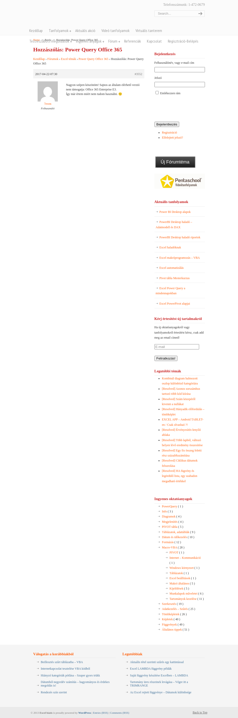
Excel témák (68, 59)
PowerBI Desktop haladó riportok (180, 237)
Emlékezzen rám (170, 93)
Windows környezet (185, 568)
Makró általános (182, 583)
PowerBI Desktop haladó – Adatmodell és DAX (174, 224)
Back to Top (200, 712)
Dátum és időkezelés (178, 537)
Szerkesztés (172, 604)
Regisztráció (169, 132)
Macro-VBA (173, 547)
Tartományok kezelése (187, 599)
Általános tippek (175, 629)
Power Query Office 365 (93, 59)
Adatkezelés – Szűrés (178, 609)
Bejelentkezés (166, 124)
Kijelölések (179, 588)
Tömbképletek (174, 614)
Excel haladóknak (170, 247)
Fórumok (52, 59)
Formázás (171, 542)
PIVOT (177, 552)
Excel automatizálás (172, 268)
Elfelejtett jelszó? (172, 137)
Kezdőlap (39, 59)
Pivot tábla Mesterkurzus (175, 278)
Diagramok (171, 516)
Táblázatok (179, 573)
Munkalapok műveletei (186, 593)
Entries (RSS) (100, 712)
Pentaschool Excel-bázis (83, 15)
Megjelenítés (172, 522)
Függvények (173, 624)
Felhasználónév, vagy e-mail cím (174, 62)
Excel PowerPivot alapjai (175, 303)
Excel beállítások (183, 578)
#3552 (138, 74)
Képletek (171, 619)
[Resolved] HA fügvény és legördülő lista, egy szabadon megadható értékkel (179, 476)
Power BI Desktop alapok (175, 212)
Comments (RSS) (119, 712)
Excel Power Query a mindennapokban (170, 290)
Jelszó (158, 78)
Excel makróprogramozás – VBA (180, 257)
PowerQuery (172, 506)
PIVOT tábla (172, 527)
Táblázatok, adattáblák (178, 532)
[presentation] (192, 109)
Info (167, 511)
